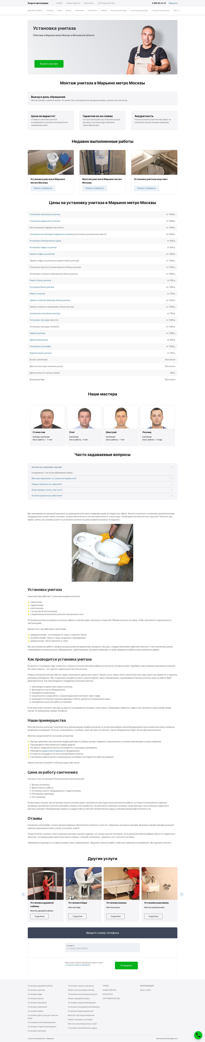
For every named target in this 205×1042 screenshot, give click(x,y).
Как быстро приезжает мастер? (47, 467)
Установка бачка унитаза (42, 287)
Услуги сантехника (38, 3)
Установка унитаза (36, 990)
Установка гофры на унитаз (43, 247)
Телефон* (70, 946)
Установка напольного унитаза (45, 214)
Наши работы (73, 3)
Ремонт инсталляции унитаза (81, 990)
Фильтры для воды (119, 10)
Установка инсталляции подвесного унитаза (51, 234)
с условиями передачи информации (77, 965)
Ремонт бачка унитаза (40, 280)
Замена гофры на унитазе (42, 254)
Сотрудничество (106, 3)
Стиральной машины (160, 10)
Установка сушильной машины (82, 1003)
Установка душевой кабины (40, 986)
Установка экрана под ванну (81, 986)
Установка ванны (36, 998)
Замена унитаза (37, 333)
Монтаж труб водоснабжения (81, 1015)
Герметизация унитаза (40, 353)
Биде (59, 10)
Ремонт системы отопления (80, 1019)
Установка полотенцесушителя (41, 1022)
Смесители (92, 10)
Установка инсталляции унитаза (82, 994)
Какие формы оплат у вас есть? (47, 490)
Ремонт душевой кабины (79, 998)
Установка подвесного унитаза (45, 221)
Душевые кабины (35, 10)
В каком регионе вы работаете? (47, 495)
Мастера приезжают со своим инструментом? (54, 478)
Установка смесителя (37, 1007)
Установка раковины (37, 1003)
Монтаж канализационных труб (82, 1024)
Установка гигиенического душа (45, 241)
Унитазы (49, 10)
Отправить (126, 965)
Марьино (173, 3)
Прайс (59, 3)
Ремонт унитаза (37, 293)
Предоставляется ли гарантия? (47, 484)
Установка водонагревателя (80, 1011)
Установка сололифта (40, 346)
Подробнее (39, 916)
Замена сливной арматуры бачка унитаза (50, 300)
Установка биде (35, 994)
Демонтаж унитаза (39, 340)
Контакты (89, 3)
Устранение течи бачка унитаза (45, 313)
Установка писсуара (39, 320)
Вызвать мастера (49, 63)
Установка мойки (35, 1011)
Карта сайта (145, 990)
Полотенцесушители (139, 10)
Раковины (79, 10)
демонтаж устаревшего (53, 751)
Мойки (104, 10)
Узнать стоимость (43, 188)
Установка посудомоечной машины (84, 1007)
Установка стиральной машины (42, 1027)
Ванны (68, 10)
